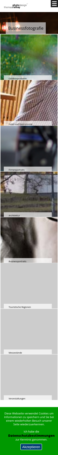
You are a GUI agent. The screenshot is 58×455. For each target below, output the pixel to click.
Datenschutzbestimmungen (31, 435)
